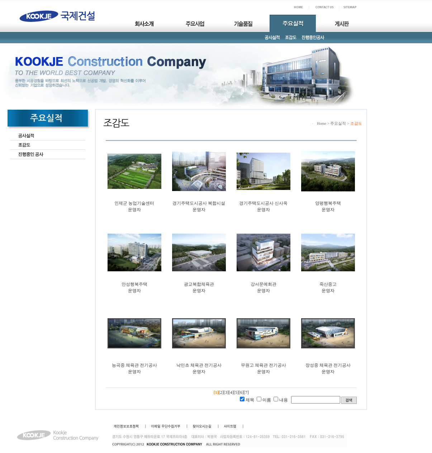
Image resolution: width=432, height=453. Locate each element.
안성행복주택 (134, 284)
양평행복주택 (328, 203)
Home (321, 123)
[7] (246, 392)
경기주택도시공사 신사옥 (263, 203)
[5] (236, 392)
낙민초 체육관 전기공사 (199, 365)
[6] (241, 392)
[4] (231, 392)
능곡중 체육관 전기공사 (134, 365)
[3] (226, 392)
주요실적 (338, 123)
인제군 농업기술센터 (134, 203)
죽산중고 (328, 284)
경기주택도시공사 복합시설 (198, 203)
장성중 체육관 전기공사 (328, 365)
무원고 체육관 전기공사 (263, 365)
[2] (221, 392)
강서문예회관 (263, 284)
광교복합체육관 (199, 284)
